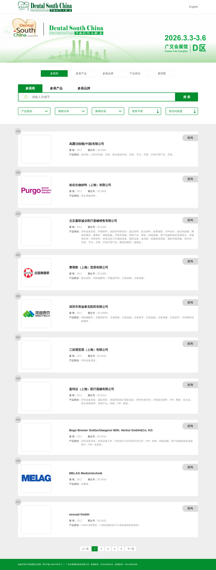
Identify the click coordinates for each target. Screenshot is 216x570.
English (193, 6)
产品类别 (134, 73)
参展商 (54, 73)
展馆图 (162, 73)
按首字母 (137, 111)
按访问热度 (175, 111)
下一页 (130, 548)
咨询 (190, 138)
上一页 (85, 548)
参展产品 (81, 73)
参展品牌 (108, 73)
